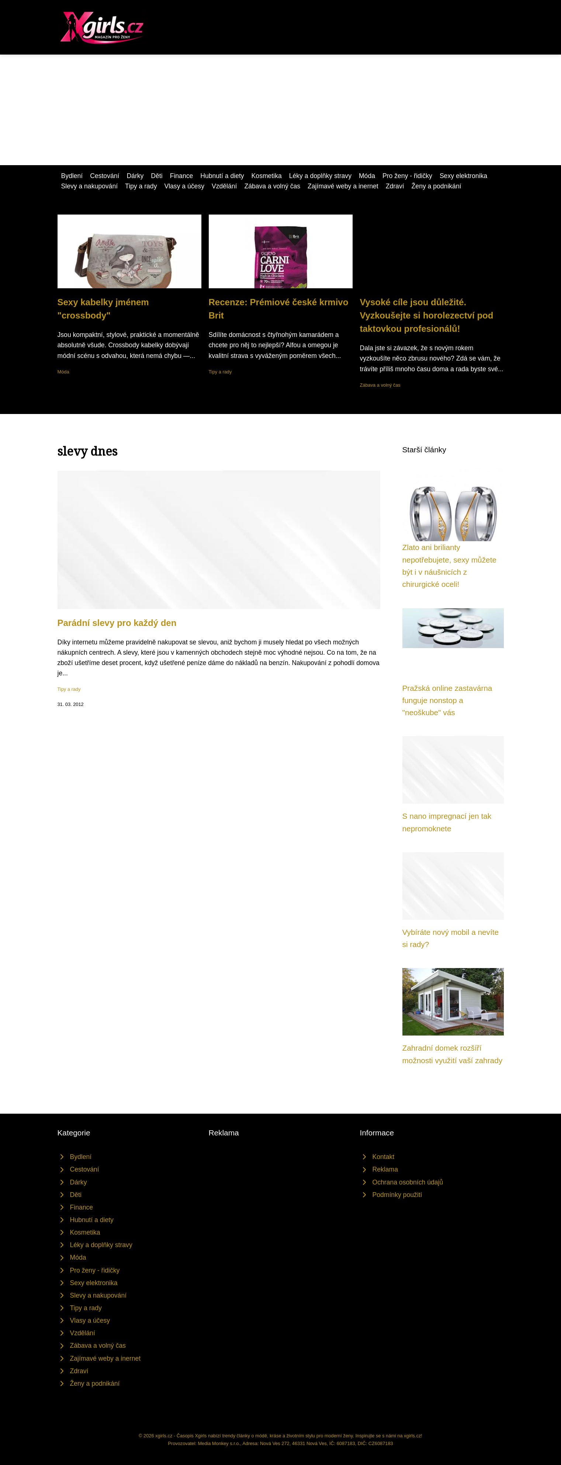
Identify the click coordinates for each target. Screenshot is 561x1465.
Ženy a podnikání (436, 186)
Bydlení (72, 176)
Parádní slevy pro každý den (117, 623)
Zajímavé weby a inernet (343, 186)
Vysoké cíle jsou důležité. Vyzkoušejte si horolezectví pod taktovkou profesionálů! (427, 315)
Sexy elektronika (463, 176)
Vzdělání (224, 186)
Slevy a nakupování (89, 186)
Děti (156, 176)
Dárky (135, 176)
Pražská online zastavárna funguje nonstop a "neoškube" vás (447, 700)
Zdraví (395, 186)
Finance (181, 176)
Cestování (104, 176)
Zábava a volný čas (272, 186)
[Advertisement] (280, 109)
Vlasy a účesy (184, 186)
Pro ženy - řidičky (407, 176)
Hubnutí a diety (222, 176)
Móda (367, 176)
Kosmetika (267, 176)
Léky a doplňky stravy (320, 176)
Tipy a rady (141, 186)
